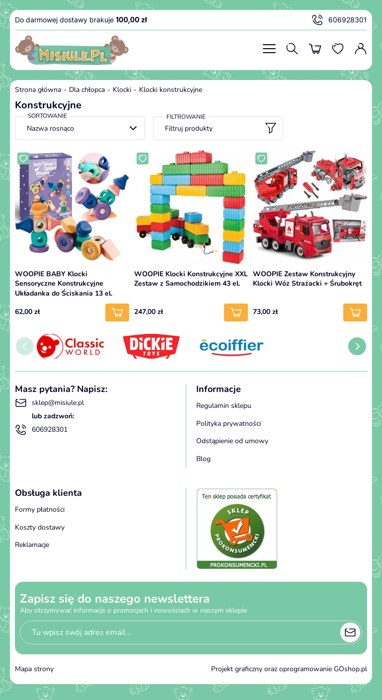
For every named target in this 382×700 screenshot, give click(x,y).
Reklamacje (32, 544)
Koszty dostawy (40, 527)
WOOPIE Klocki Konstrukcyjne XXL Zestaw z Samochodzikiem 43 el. (191, 279)
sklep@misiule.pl (49, 403)
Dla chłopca (87, 89)
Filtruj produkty (221, 128)
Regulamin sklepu (223, 405)
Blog (203, 459)
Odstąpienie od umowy (232, 441)
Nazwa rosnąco (50, 128)
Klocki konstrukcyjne (170, 89)
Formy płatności (40, 509)
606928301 (339, 20)
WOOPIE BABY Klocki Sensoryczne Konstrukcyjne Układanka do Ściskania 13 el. (63, 283)
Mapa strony (34, 669)
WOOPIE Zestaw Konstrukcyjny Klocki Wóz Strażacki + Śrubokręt (307, 279)
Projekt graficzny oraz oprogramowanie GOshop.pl (289, 669)
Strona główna (38, 89)
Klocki (122, 89)
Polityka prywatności (228, 423)
